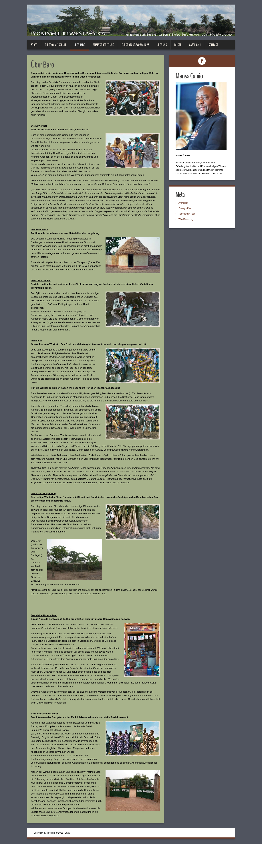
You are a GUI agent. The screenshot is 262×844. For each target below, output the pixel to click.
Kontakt (213, 45)
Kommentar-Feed (186, 214)
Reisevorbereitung (103, 45)
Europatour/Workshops (135, 45)
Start (34, 45)
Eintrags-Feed (185, 208)
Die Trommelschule (55, 45)
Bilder (178, 45)
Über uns (162, 45)
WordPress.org (185, 219)
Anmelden (183, 203)
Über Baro (79, 45)
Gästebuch (195, 45)
